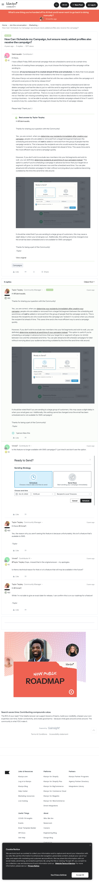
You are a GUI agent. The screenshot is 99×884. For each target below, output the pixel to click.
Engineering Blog (50, 833)
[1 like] (21, 433)
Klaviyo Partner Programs (79, 776)
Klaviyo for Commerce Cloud (55, 791)
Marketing (33, 25)
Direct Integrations (51, 806)
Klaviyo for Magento (51, 796)
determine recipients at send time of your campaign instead (58, 160)
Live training (23, 801)
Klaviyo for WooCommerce (54, 801)
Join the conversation (18, 25)
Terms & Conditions (39, 734)
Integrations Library (76, 786)
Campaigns (17, 265)
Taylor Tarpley (17, 290)
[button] (2, 5)
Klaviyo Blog (23, 786)
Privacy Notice (33, 866)
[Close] (90, 845)
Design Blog (48, 838)
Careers (47, 828)
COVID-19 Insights (25, 818)
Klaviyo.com (23, 776)
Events (20, 823)
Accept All (80, 875)
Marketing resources (26, 796)
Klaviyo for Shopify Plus (53, 781)
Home (4, 25)
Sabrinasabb (17, 54)
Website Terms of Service (65, 863)
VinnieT (15, 446)
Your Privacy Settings (59, 875)
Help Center (23, 791)
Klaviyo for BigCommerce (54, 786)
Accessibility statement (58, 734)
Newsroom (48, 823)
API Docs (21, 833)
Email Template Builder (27, 828)
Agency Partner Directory (79, 781)
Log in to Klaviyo (24, 781)
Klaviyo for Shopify (51, 776)
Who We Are (48, 818)
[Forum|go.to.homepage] (12, 4)
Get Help (21, 838)
